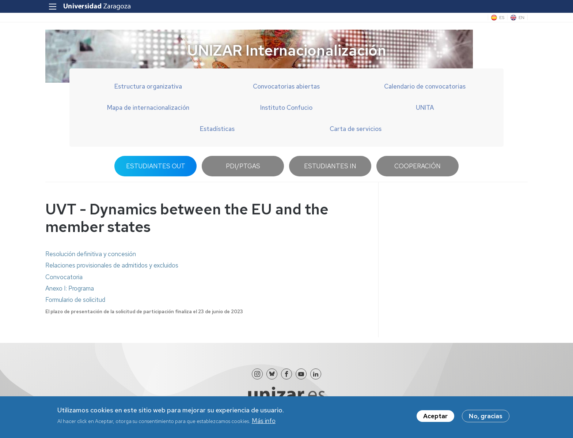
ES (501, 17)
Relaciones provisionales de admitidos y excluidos (111, 265)
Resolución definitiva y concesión (90, 254)
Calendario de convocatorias (425, 86)
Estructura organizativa (148, 86)
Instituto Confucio (286, 108)
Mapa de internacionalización (148, 108)
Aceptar (435, 418)
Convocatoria (64, 277)
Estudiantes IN (330, 166)
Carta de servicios (356, 129)
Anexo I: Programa (69, 288)
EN (521, 17)
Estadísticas (217, 129)
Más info (264, 423)
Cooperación (417, 166)
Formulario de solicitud (75, 300)
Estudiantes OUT (155, 166)
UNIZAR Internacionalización (286, 50)
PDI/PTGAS (243, 166)
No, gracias (485, 418)
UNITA (425, 108)
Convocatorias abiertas (286, 86)
